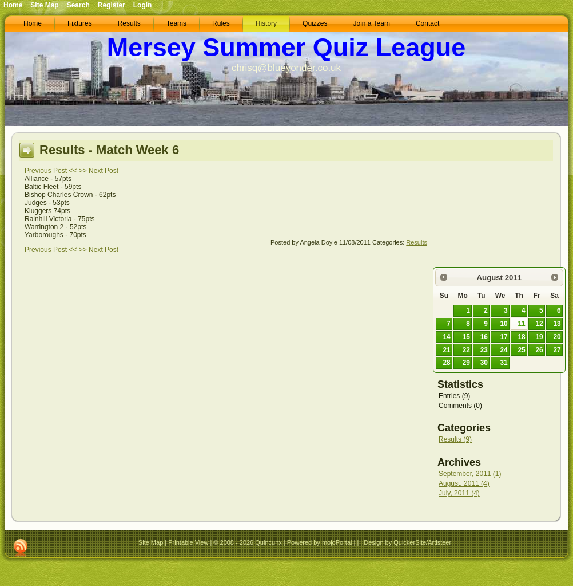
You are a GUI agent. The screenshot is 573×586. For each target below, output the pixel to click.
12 (539, 324)
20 (556, 337)
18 (521, 337)
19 (539, 337)
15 (466, 337)
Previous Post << (51, 171)
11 (521, 324)
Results (416, 242)
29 (466, 363)
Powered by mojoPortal (319, 542)
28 (446, 363)
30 (484, 363)
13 (556, 324)
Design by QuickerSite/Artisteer (407, 542)
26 (539, 350)
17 (504, 337)
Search (78, 5)
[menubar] (231, 24)
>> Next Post (98, 171)
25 (521, 350)
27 (556, 350)
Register (111, 5)
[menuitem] (32, 24)
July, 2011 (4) (459, 493)
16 (484, 337)
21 (446, 350)
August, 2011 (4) (464, 483)
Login (142, 5)
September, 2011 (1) (470, 474)
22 (466, 350)
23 (484, 350)
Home (12, 5)
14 (446, 337)
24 (504, 350)
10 (504, 324)
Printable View (188, 542)
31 (504, 363)
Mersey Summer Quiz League (286, 47)
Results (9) (455, 439)
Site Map (150, 542)
